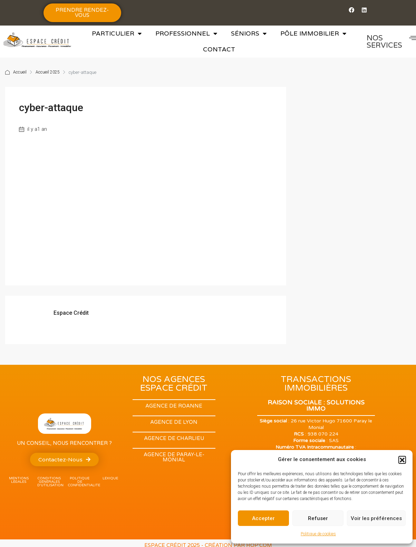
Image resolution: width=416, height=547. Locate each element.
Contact (219, 49)
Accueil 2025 (48, 72)
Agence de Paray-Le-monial (174, 457)
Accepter (263, 518)
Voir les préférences (376, 518)
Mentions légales (19, 480)
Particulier (117, 33)
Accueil (20, 72)
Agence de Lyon (173, 422)
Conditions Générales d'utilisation (50, 481)
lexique (110, 478)
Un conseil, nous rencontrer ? (64, 443)
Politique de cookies (318, 533)
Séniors (249, 33)
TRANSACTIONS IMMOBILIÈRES (316, 383)
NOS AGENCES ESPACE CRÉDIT (173, 383)
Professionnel (186, 33)
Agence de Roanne (173, 406)
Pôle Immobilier (313, 33)
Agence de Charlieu (174, 438)
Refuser (318, 518)
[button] (402, 459)
